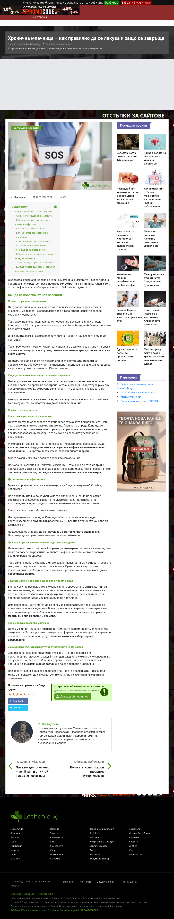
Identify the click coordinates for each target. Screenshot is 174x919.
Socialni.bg (28, 893)
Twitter (15, 707)
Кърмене (134, 837)
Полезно (54, 828)
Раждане (94, 837)
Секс (52, 841)
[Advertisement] (87, 85)
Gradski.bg (16, 893)
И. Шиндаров (18, 197)
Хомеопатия (56, 845)
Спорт (53, 850)
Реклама (68, 881)
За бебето (95, 833)
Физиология (135, 854)
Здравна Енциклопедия (59, 44)
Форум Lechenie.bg (99, 858)
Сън (131, 850)
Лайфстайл (16, 845)
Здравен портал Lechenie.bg (24, 44)
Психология (56, 854)
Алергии (15, 850)
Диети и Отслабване (139, 833)
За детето (55, 833)
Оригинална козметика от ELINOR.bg (140, 401)
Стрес (13, 854)
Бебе (13, 841)
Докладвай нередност (73, 696)
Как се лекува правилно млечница (36, 262)
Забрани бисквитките (136, 2)
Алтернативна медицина (103, 841)
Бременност (56, 837)
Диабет (133, 845)
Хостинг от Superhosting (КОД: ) (73, 910)
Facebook (16, 701)
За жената (134, 828)
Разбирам (111, 2)
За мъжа (15, 833)
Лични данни (129, 881)
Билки (93, 850)
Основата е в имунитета (31, 228)
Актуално (55, 858)
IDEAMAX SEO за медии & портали (29, 910)
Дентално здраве (98, 845)
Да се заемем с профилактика (34, 241)
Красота (133, 841)
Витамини (16, 858)
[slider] (17, 694)
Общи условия (105, 881)
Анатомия (95, 854)
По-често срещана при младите (35, 215)
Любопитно (17, 828)
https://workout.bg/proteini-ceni (137, 392)
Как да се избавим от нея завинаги (33, 211)
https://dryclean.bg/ (131, 396)
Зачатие (15, 837)
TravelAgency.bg (44, 893)
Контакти (85, 881)
